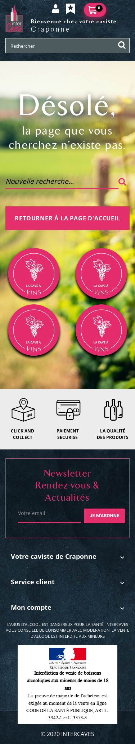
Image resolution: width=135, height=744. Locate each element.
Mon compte (31, 607)
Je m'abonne (104, 515)
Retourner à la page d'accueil (67, 218)
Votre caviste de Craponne (53, 556)
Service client (33, 581)
